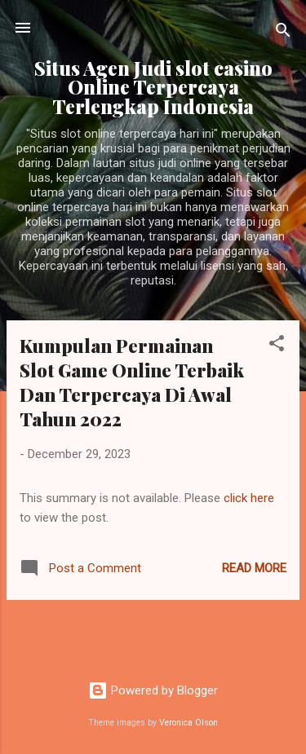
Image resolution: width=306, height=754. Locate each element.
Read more (254, 568)
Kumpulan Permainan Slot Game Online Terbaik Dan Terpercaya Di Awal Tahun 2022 (132, 382)
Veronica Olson (188, 722)
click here (249, 498)
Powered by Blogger (153, 690)
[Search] (283, 33)
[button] (276, 346)
